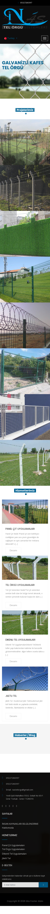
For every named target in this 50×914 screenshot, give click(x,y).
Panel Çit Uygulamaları (20, 528)
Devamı (13, 550)
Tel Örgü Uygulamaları (20, 585)
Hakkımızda (8, 827)
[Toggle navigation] (44, 38)
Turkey (10, 38)
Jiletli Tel (11, 696)
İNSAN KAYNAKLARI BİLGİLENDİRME (20, 823)
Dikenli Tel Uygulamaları (20, 639)
